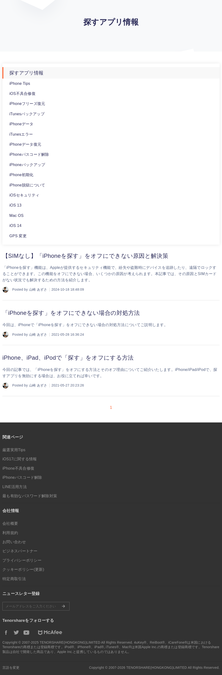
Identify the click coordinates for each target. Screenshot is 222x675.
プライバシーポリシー (21, 560)
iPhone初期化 (21, 175)
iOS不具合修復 (22, 94)
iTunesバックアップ (27, 114)
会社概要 (10, 523)
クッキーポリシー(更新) (23, 569)
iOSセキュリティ (24, 195)
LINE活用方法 (14, 487)
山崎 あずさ (38, 289)
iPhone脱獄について (27, 185)
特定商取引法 (14, 579)
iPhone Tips (19, 83)
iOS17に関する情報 (19, 459)
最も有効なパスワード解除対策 (29, 496)
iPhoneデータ (21, 124)
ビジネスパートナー (20, 551)
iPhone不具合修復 (18, 468)
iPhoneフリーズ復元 (27, 104)
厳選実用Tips (13, 450)
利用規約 (10, 533)
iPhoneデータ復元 (25, 144)
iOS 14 (15, 226)
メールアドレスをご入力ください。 (36, 606)
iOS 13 (15, 205)
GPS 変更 (18, 236)
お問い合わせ (14, 542)
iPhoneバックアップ (27, 165)
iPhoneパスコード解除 (29, 154)
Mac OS (16, 215)
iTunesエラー (21, 134)
